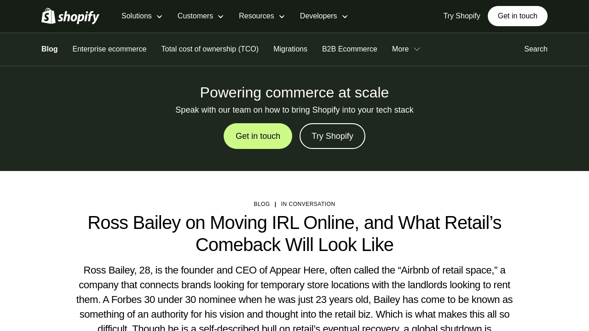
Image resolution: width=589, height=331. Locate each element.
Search (536, 49)
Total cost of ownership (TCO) (210, 49)
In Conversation (308, 204)
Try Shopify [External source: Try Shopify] (461, 16)
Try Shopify (332, 136)
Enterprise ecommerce (110, 49)
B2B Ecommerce (349, 49)
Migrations (290, 49)
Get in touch (517, 16)
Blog (49, 49)
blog (262, 204)
